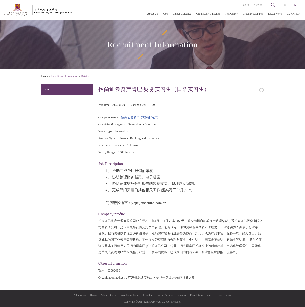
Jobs (165, 13)
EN (294, 5)
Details (85, 76)
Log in (245, 5)
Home (44, 76)
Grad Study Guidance (208, 13)
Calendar (181, 295)
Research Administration (103, 295)
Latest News (275, 13)
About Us (152, 13)
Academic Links (130, 295)
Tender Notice (223, 295)
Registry (147, 295)
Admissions (79, 295)
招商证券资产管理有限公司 (140, 117)
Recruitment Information (64, 76)
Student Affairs (164, 295)
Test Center (231, 13)
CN (285, 5)
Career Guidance (182, 13)
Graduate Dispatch (253, 13)
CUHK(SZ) (293, 13)
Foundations (196, 295)
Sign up (258, 5)
